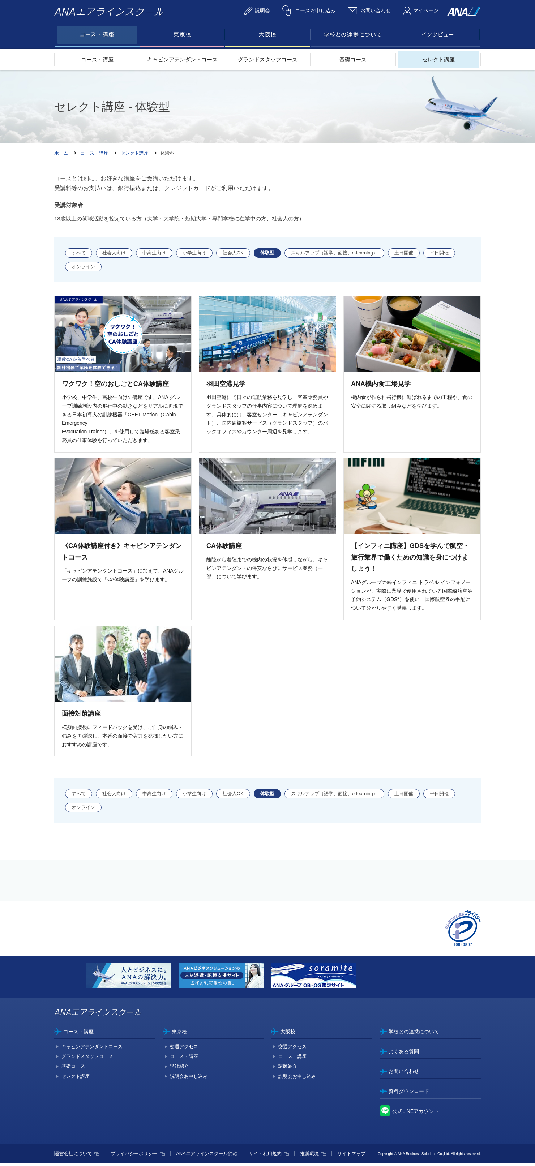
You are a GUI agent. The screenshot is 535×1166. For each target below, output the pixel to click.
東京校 (179, 1034)
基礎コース (353, 59)
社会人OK (233, 253)
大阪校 (287, 1034)
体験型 (267, 253)
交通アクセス (184, 1049)
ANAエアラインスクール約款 (206, 1156)
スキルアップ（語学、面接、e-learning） (334, 253)
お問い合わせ (404, 1074)
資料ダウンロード (409, 1094)
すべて (79, 253)
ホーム (61, 153)
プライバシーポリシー (134, 1156)
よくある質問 (404, 1054)
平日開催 (439, 253)
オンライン (83, 266)
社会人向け (114, 253)
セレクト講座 (438, 59)
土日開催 (403, 253)
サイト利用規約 (265, 1156)
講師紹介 (179, 1069)
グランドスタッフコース (268, 59)
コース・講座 (97, 59)
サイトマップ (351, 1156)
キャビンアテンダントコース (182, 59)
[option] (132, 979)
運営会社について (73, 1156)
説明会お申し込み (188, 1078)
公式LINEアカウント (415, 1113)
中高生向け (154, 253)
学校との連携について (414, 1034)
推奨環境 (309, 1156)
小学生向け (194, 253)
